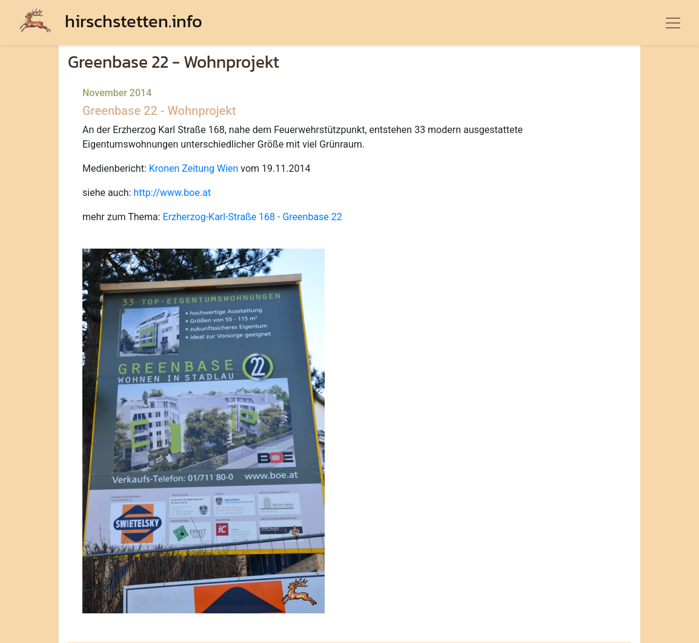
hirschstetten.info (110, 21)
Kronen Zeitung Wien (194, 168)
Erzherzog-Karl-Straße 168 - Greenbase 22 (252, 217)
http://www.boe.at (172, 192)
